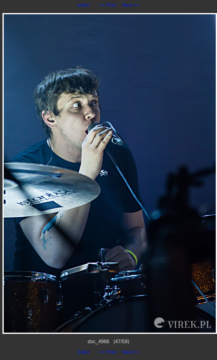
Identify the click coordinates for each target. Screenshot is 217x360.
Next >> (131, 5)
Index (83, 5)
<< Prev (108, 5)
